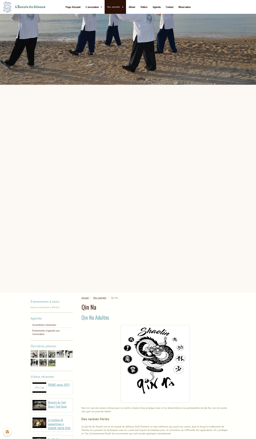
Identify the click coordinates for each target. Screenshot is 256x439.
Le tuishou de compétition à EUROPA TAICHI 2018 (59, 424)
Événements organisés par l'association (46, 332)
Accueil (85, 297)
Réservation (184, 6)
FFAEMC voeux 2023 (58, 385)
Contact (169, 6)
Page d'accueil (73, 6)
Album (132, 6)
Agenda (157, 6)
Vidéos (143, 6)
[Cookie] (7, 432)
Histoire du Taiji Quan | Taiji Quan (57, 404)
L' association (92, 6)
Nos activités (114, 6)
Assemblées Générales (44, 324)
